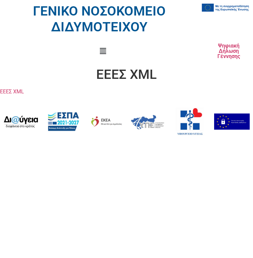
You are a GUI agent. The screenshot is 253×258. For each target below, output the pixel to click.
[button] (103, 51)
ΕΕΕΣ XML (12, 91)
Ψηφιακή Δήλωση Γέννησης (228, 51)
